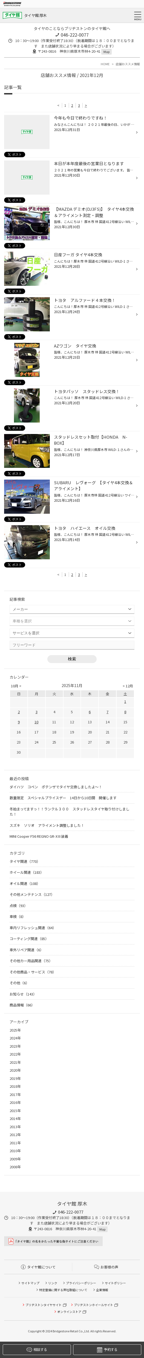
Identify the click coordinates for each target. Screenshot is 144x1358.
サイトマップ (30, 1283)
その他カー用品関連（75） (31, 960)
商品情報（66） (22, 1005)
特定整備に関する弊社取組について (63, 1290)
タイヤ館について (38, 1267)
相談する (37, 1350)
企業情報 (102, 1290)
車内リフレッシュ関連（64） (33, 927)
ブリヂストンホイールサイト (93, 1305)
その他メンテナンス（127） (32, 894)
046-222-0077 (75, 34)
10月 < (16, 685)
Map (106, 51)
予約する (107, 1350)
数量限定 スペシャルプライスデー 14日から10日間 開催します (63, 797)
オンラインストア (69, 1311)
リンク (52, 1283)
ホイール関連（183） (27, 872)
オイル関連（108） (25, 883)
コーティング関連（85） (29, 938)
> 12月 (128, 685)
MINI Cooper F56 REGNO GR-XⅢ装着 (39, 836)
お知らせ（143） (23, 994)
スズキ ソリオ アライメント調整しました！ (47, 825)
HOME (105, 64)
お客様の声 (106, 1267)
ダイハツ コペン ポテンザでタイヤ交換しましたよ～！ (56, 786)
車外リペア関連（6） (27, 949)
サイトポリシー (115, 1283)
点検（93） (19, 905)
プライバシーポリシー (81, 1283)
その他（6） (19, 982)
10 (36, 721)
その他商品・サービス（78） (33, 971)
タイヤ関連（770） (25, 861)
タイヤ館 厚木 (35, 15)
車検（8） (18, 916)
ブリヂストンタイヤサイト (43, 1305)
